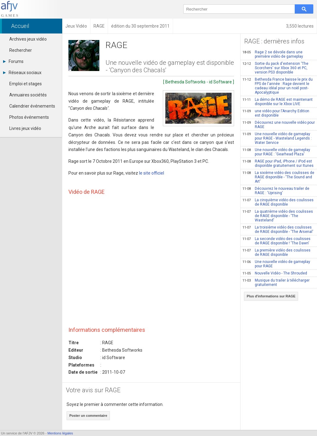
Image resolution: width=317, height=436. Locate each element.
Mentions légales (60, 433)
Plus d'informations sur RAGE (271, 296)
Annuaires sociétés (28, 94)
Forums (13, 61)
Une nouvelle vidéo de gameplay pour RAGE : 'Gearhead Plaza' (276, 152)
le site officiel (151, 173)
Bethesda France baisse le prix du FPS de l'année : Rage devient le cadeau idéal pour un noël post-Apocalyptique (277, 86)
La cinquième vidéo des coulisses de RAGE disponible (278, 202)
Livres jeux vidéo (25, 128)
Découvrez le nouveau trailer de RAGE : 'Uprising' (275, 190)
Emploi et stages (25, 83)
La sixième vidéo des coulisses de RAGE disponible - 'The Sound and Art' (278, 177)
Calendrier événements (32, 106)
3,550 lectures (300, 26)
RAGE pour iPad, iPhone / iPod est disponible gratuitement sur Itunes (278, 163)
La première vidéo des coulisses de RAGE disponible (276, 252)
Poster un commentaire (88, 415)
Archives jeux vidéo (28, 39)
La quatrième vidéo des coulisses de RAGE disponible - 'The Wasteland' (277, 215)
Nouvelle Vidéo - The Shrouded (274, 273)
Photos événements (29, 117)
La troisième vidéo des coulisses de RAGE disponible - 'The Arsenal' (277, 229)
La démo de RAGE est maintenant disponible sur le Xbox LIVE (277, 101)
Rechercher (20, 50)
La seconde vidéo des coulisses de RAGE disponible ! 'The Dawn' (276, 241)
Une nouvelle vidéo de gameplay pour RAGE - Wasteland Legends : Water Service (277, 138)
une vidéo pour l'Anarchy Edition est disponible (275, 113)
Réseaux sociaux (22, 72)
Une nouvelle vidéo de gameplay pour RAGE (276, 264)
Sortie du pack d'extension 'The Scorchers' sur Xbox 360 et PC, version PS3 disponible (275, 67)
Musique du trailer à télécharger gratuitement (276, 282)
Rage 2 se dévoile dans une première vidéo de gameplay (272, 54)
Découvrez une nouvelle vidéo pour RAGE (278, 124)
